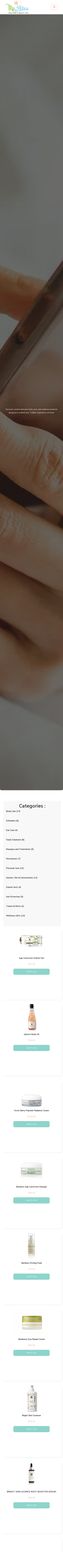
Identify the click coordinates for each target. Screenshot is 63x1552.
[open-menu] (54, 7)
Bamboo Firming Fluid (31, 1263)
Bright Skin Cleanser (31, 1415)
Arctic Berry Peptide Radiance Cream (31, 1110)
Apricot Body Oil (31, 1034)
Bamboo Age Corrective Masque (31, 1186)
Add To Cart (31, 971)
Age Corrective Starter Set (31, 958)
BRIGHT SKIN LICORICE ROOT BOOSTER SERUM (31, 1491)
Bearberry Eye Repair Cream (31, 1339)
